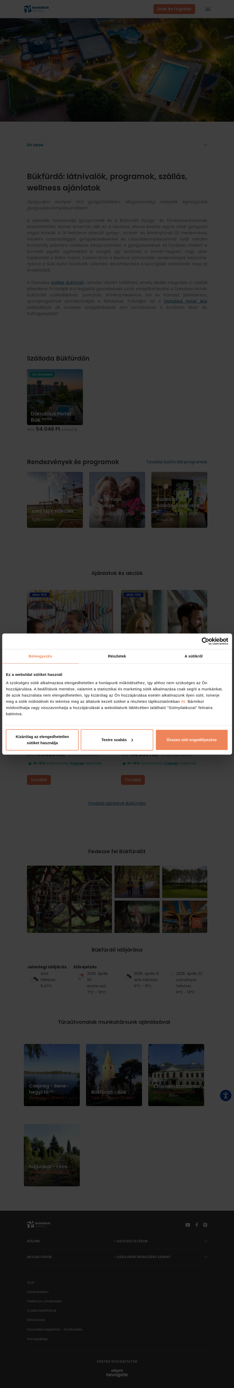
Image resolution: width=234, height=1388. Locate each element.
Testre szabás (117, 739)
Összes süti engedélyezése (192, 739)
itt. (183, 701)
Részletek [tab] (117, 656)
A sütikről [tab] (194, 656)
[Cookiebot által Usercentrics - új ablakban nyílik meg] (205, 641)
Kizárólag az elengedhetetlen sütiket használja (42, 739)
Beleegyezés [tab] (40, 656)
